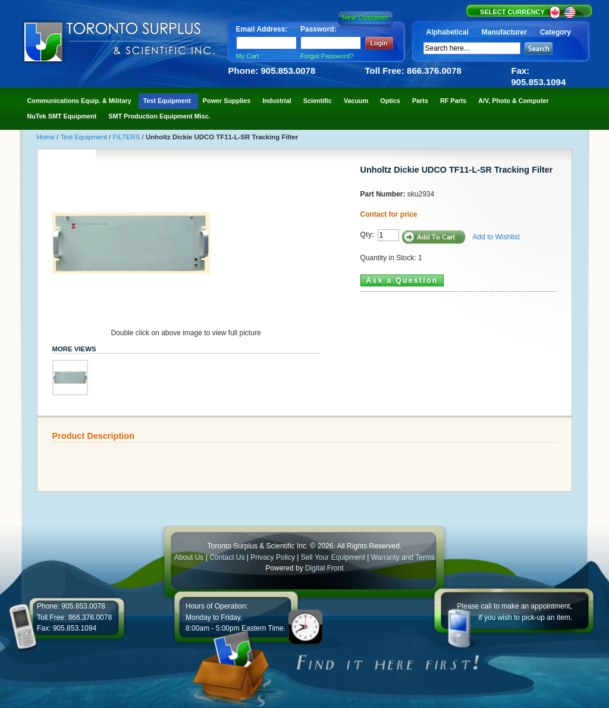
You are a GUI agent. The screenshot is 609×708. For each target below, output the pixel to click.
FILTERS (127, 137)
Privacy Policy (272, 557)
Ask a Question (402, 280)
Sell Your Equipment (334, 557)
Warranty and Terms (403, 557)
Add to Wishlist (496, 237)
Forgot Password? (326, 56)
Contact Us (226, 557)
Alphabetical (447, 32)
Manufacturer (504, 32)
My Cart (247, 56)
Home (47, 137)
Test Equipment (84, 137)
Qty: (367, 234)
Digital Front (324, 568)
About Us (188, 557)
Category (555, 32)
